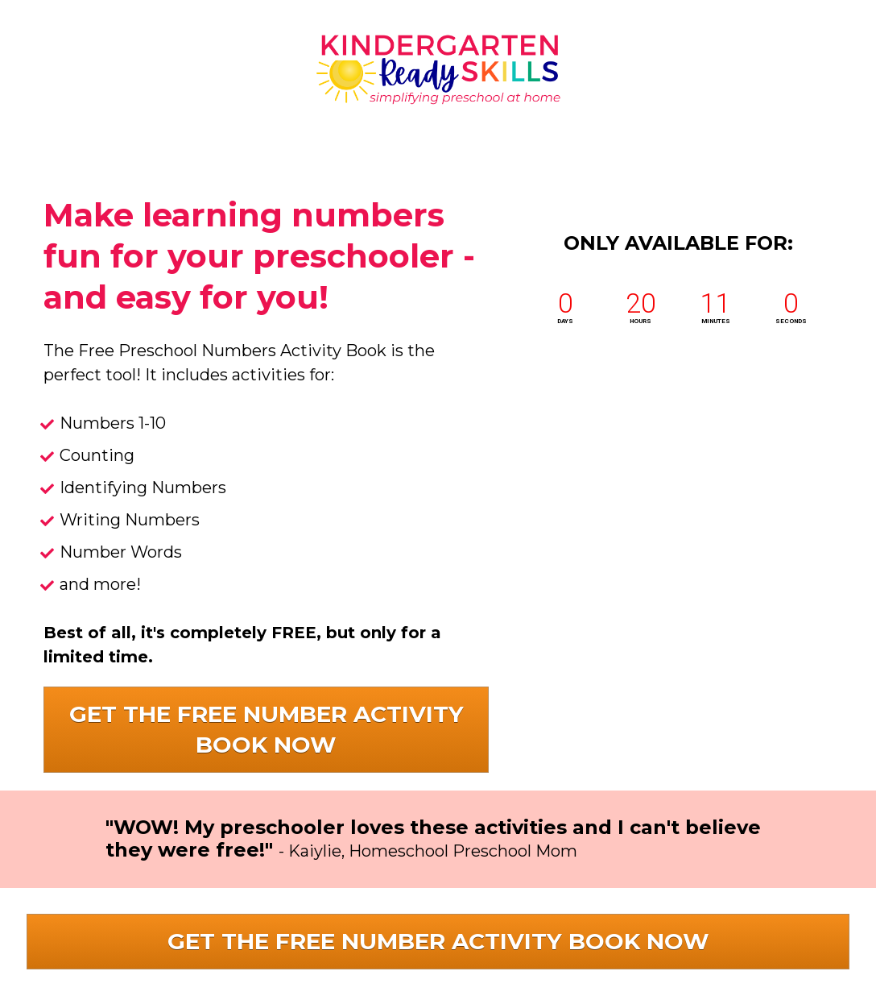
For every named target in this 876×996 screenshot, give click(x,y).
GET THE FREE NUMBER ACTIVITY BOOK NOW (266, 729)
